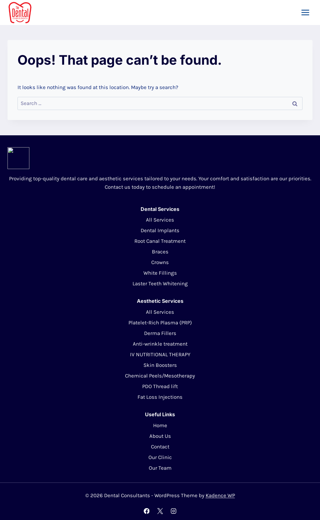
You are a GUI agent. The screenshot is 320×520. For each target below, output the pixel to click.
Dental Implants (160, 230)
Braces (160, 251)
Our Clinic (160, 457)
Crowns (160, 262)
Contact (160, 446)
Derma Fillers (160, 333)
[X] (160, 511)
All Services (160, 220)
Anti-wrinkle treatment (160, 344)
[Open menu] (305, 12)
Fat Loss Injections (160, 397)
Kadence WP (220, 495)
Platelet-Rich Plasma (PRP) (160, 322)
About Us (160, 436)
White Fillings (160, 273)
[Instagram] (173, 511)
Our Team (160, 468)
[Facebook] (146, 511)
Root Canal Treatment (160, 241)
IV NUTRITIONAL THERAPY (160, 354)
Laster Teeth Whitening (160, 283)
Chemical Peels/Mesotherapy (160, 375)
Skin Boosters (160, 365)
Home (160, 425)
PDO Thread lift (160, 386)
